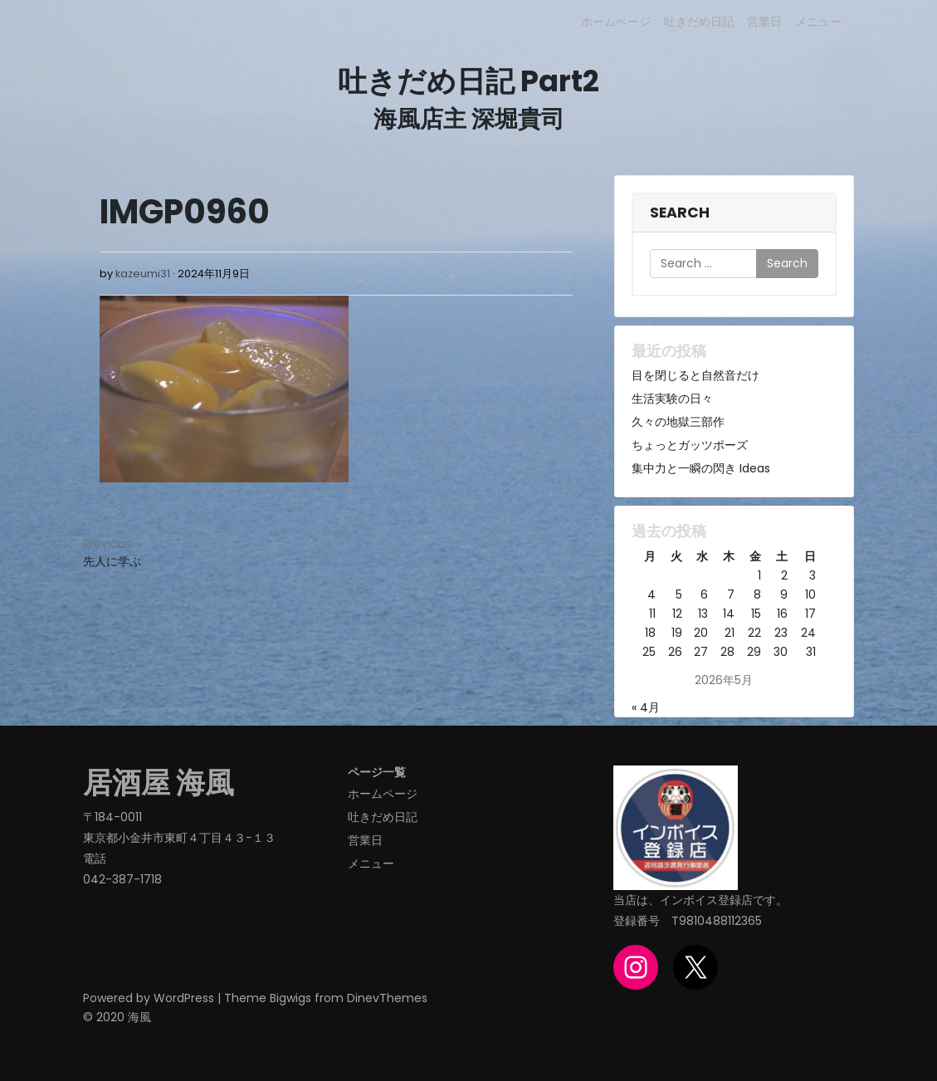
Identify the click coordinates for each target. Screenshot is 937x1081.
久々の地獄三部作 (678, 421)
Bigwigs (290, 998)
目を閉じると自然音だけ (695, 375)
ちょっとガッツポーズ (690, 445)
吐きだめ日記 (699, 21)
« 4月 (646, 707)
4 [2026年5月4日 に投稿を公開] (651, 594)
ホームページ (616, 21)
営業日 (764, 21)
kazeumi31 (142, 274)
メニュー (818, 21)
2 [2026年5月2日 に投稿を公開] (784, 575)
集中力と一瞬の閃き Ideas (701, 468)
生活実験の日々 (672, 398)
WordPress (184, 998)
